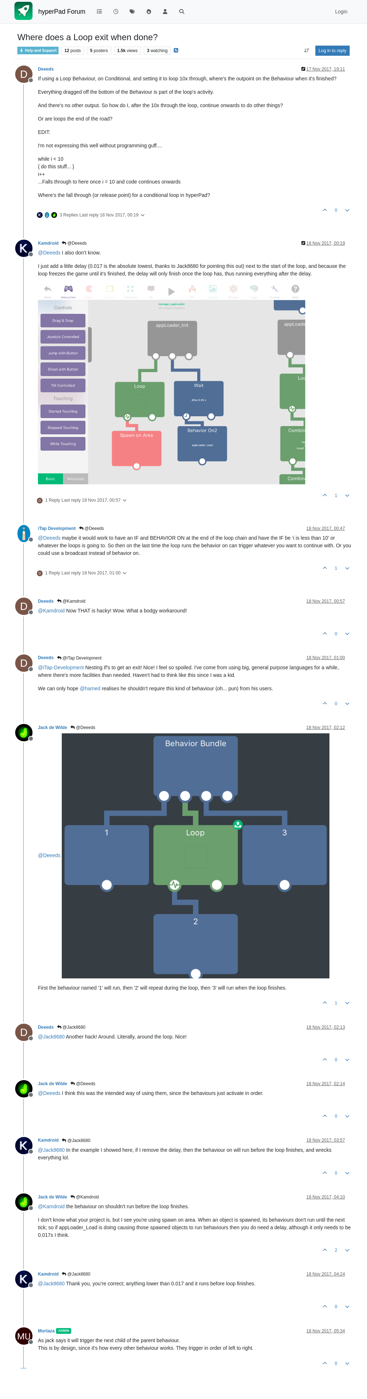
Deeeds (46, 69)
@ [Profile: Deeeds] (49, 253)
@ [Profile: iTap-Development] (61, 667)
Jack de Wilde (52, 727)
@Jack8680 (71, 1027)
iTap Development (57, 528)
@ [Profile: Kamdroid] (51, 611)
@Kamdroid (71, 601)
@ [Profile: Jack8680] (51, 1037)
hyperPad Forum (61, 11)
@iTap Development (79, 658)
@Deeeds (74, 243)
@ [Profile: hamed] (90, 688)
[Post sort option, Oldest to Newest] (306, 51)
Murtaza (46, 1330)
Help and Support (38, 50)
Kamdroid (48, 243)
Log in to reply (332, 50)
